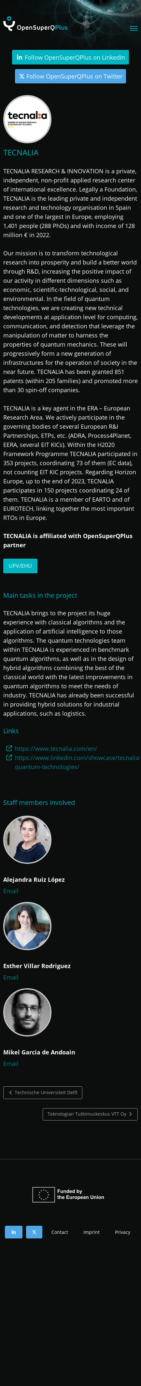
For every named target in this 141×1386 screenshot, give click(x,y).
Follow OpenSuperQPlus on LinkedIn (70, 57)
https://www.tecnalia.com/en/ (56, 748)
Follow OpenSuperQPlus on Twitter (70, 76)
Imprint (91, 1232)
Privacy (122, 1232)
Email (11, 891)
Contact (59, 1232)
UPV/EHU (20, 565)
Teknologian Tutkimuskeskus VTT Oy (90, 1114)
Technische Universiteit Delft (43, 1092)
